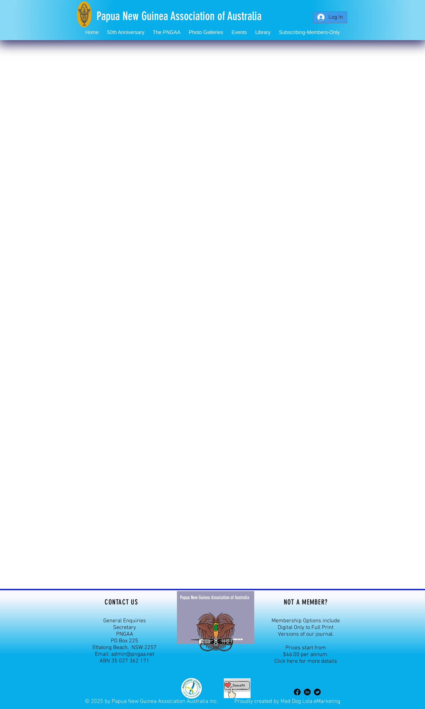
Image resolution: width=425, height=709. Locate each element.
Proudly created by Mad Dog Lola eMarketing (287, 701)
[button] (239, 32)
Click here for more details (305, 661)
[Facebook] (297, 692)
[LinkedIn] (307, 692)
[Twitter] (317, 692)
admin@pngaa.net (132, 654)
